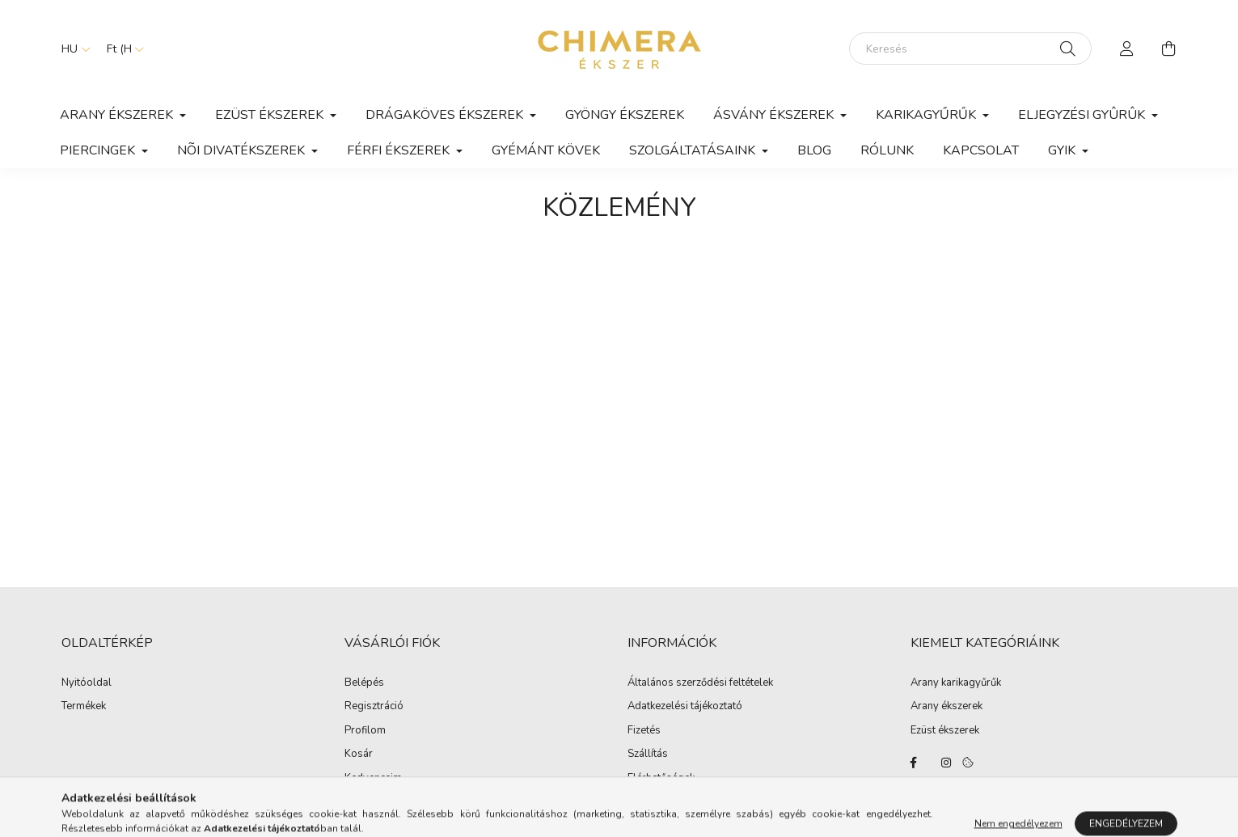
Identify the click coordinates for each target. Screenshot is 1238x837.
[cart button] (1169, 48)
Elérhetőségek (661, 778)
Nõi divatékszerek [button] (242, 150)
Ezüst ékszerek (945, 731)
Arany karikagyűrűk (956, 683)
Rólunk (887, 150)
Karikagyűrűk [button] (927, 115)
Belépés (364, 683)
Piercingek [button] (99, 150)
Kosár (358, 754)
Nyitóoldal (86, 683)
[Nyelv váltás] (72, 48)
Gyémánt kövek (546, 150)
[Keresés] (970, 48)
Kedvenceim (373, 778)
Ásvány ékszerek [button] (775, 115)
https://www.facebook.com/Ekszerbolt (914, 762)
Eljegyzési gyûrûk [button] (1083, 115)
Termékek (83, 706)
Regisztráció (374, 706)
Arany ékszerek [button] (118, 115)
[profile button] (1127, 48)
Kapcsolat (981, 150)
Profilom (365, 731)
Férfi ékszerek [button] (400, 150)
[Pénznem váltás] (121, 48)
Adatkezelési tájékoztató (684, 706)
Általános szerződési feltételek (700, 683)
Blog (814, 150)
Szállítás (647, 754)
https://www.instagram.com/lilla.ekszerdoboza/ (946, 762)
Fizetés (644, 731)
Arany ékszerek (946, 706)
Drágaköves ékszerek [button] (445, 115)
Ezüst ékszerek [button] (271, 115)
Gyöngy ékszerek (624, 115)
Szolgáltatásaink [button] (693, 150)
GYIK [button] (1063, 150)
